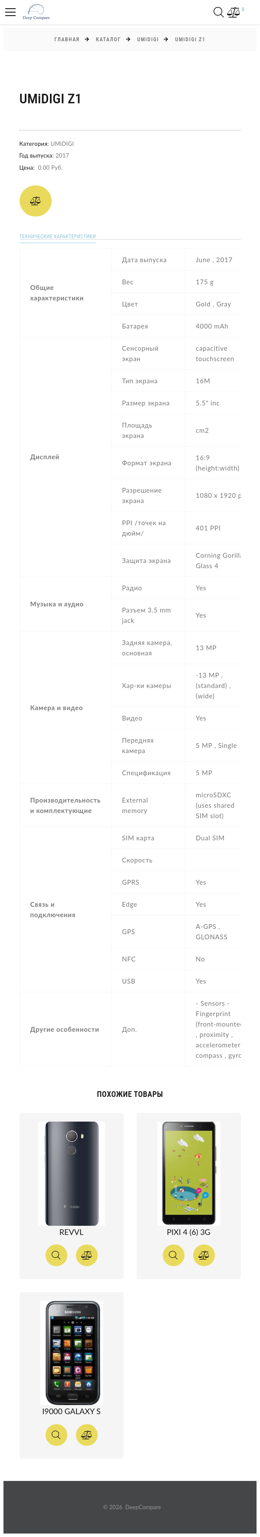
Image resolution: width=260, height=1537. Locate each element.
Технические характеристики (58, 237)
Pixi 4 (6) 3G (188, 1232)
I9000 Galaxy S (71, 1411)
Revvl (71, 1232)
